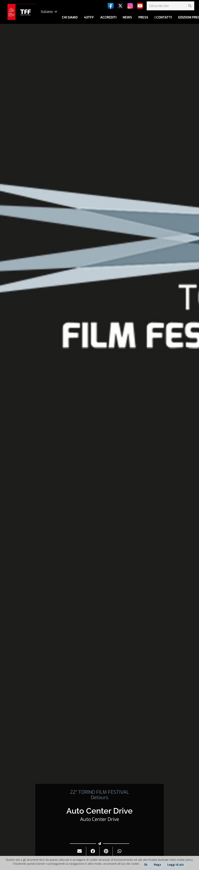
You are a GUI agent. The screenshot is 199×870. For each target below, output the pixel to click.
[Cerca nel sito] (170, 5)
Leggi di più (175, 865)
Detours (99, 797)
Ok (145, 865)
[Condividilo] (93, 851)
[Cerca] (189, 5)
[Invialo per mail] (79, 851)
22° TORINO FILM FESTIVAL (99, 792)
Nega (157, 865)
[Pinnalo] (106, 851)
